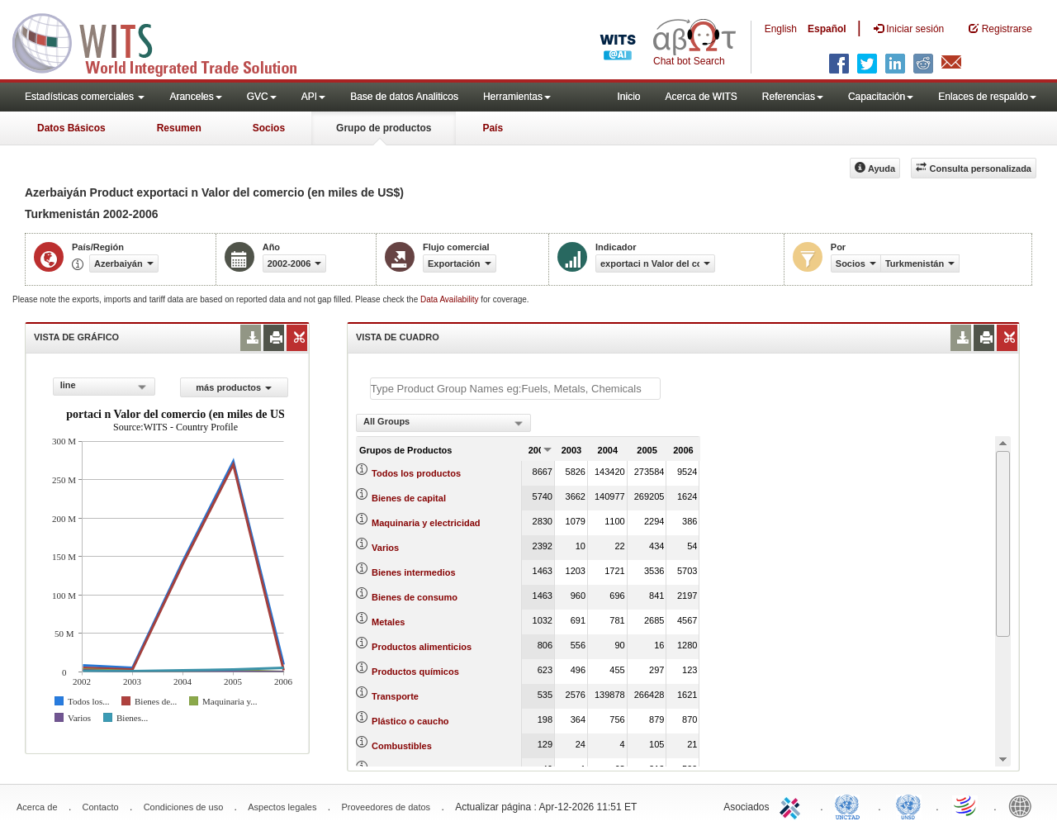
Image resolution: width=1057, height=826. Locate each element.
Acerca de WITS (701, 96)
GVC (262, 96)
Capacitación (880, 96)
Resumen (179, 128)
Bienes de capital (409, 498)
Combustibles (402, 746)
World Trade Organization (966, 805)
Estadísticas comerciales (85, 96)
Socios (269, 128)
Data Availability (450, 299)
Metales (388, 622)
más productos (234, 387)
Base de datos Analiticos (404, 96)
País (492, 128)
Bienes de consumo (414, 597)
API (313, 96)
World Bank (1023, 805)
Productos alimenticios (422, 647)
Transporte (395, 696)
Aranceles (195, 96)
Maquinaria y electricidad (426, 523)
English (781, 29)
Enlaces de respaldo (987, 96)
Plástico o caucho (410, 721)
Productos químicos (415, 671)
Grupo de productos (383, 128)
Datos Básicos (71, 128)
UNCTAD (850, 805)
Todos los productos (416, 473)
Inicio (628, 96)
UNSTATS (908, 805)
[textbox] (515, 388)
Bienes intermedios (413, 572)
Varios (385, 548)
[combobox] (104, 386)
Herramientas (517, 96)
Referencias (792, 96)
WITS (165, 41)
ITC (792, 805)
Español (827, 29)
